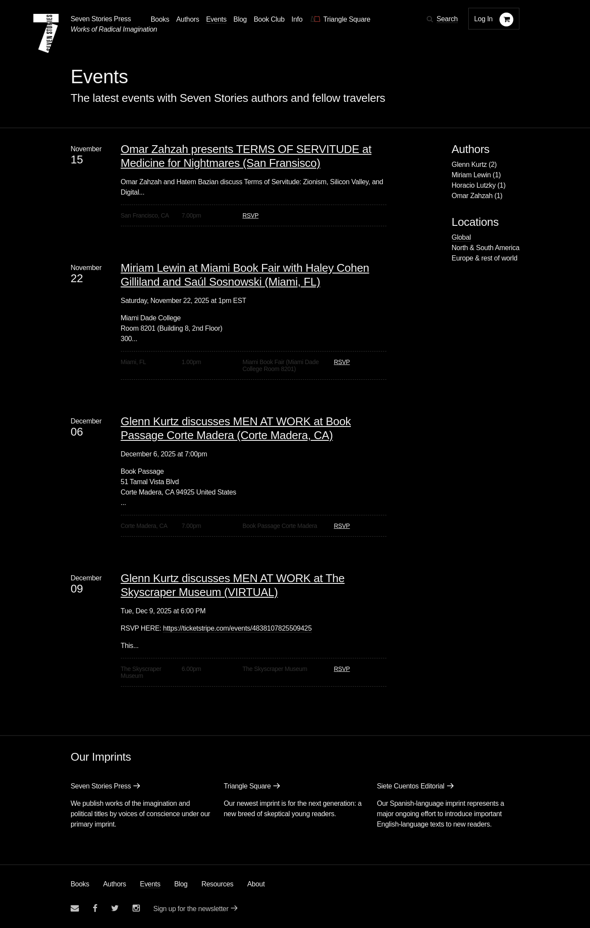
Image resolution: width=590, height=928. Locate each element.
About (256, 884)
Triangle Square (247, 786)
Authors (114, 884)
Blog (181, 884)
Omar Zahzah (472, 195)
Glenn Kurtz (469, 164)
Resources (217, 884)
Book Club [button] (269, 19)
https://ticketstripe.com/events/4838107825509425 (237, 628)
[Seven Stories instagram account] (136, 908)
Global (461, 237)
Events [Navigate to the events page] (216, 19)
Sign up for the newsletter (191, 908)
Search (447, 19)
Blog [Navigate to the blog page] (240, 19)
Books (80, 884)
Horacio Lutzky (474, 185)
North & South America (485, 247)
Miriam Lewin (471, 175)
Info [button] (297, 19)
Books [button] (160, 19)
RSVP (251, 215)
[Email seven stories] (75, 908)
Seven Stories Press (101, 19)
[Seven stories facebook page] (95, 908)
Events (150, 884)
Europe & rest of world (485, 258)
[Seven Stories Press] (45, 33)
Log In (483, 19)
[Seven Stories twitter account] (115, 908)
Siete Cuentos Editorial (410, 786)
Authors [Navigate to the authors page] (187, 19)
